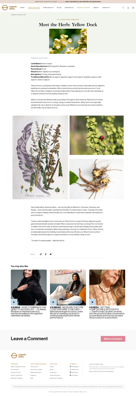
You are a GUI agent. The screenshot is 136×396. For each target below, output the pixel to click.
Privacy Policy (16, 372)
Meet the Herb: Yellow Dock (68, 25)
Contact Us (34, 366)
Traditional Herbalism (69, 19)
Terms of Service (17, 375)
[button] (9, 7)
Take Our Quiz (34, 7)
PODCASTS (69, 7)
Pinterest (74, 372)
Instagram (75, 366)
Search (123, 7)
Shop (22, 7)
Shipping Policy (35, 372)
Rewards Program (56, 378)
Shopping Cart (133, 7)
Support (33, 375)
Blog (59, 7)
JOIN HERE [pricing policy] (61, 1)
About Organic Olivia (18, 366)
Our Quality (48, 7)
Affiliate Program (17, 378)
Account (128, 7)
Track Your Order (36, 369)
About (96, 7)
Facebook (75, 369)
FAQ (31, 378)
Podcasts (53, 372)
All (58, 19)
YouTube (74, 375)
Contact (106, 7)
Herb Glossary (83, 7)
